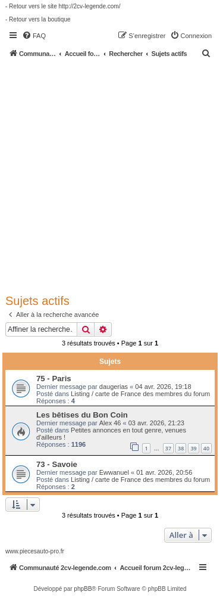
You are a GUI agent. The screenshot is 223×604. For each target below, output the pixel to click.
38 (181, 448)
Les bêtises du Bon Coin (82, 414)
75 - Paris (53, 378)
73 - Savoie (56, 464)
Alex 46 (110, 422)
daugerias (113, 386)
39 (193, 448)
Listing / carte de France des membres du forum (140, 393)
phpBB (83, 589)
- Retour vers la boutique (38, 19)
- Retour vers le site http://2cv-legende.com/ (62, 6)
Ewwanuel (114, 472)
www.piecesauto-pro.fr (34, 551)
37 (168, 448)
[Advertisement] (111, 175)
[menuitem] (34, 36)
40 (206, 448)
